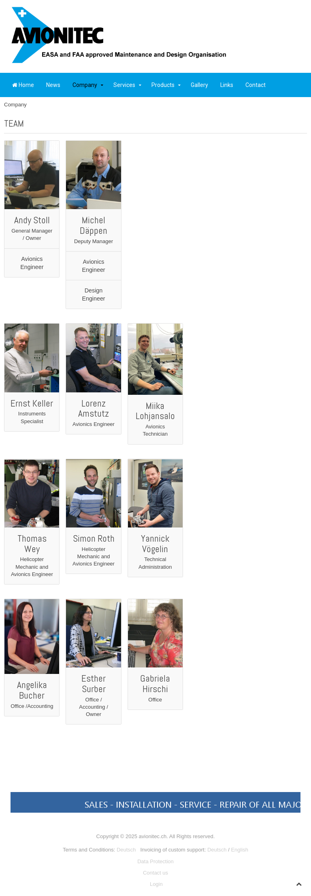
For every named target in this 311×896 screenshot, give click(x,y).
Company (84, 85)
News (53, 85)
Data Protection (155, 861)
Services (124, 85)
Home (23, 85)
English (239, 850)
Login (156, 884)
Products (163, 85)
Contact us (155, 873)
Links (226, 85)
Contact (255, 85)
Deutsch (126, 850)
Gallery (199, 85)
